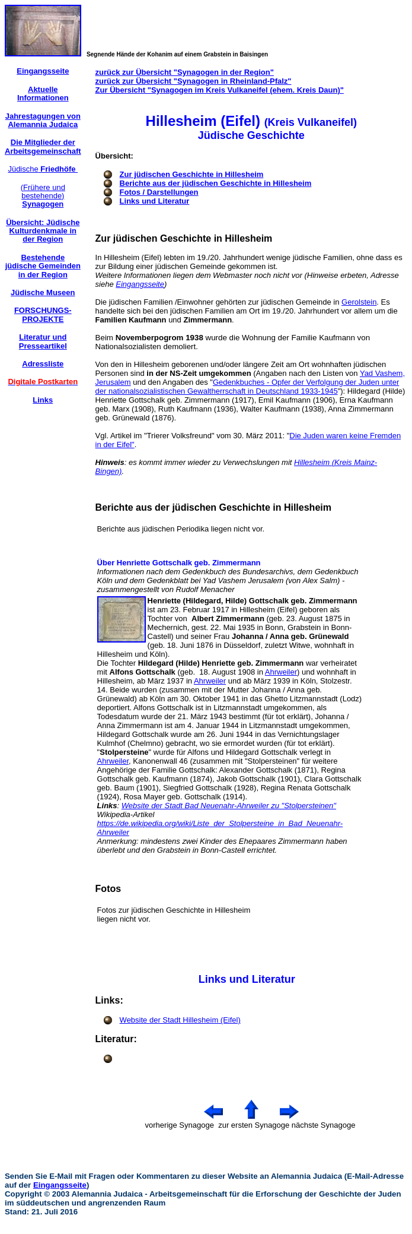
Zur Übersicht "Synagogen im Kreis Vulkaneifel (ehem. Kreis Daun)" (219, 90)
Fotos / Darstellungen (159, 192)
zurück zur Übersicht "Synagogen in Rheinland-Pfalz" (193, 81)
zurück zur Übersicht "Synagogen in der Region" (184, 72)
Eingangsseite (140, 284)
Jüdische (43, 168)
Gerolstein (358, 302)
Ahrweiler (281, 671)
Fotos (108, 889)
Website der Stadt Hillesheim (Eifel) (180, 1019)
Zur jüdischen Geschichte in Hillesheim (192, 174)
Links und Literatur (155, 201)
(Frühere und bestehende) (43, 196)
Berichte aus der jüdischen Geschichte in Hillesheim (216, 183)
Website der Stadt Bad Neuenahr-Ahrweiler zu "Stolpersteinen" (229, 805)
